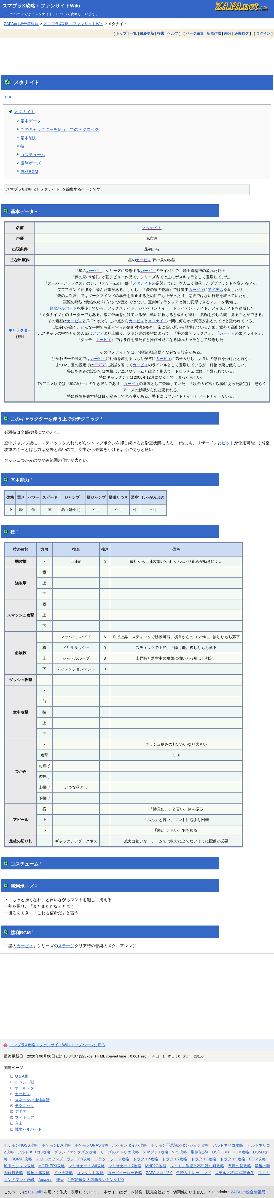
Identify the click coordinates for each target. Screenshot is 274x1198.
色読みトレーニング (193, 1173)
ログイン (263, 33)
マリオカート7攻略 (124, 1166)
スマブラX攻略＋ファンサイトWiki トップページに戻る (57, 1045)
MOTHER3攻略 (51, 1166)
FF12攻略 (257, 1159)
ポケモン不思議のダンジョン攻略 (180, 1145)
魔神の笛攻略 (38, 1173)
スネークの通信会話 (32, 1100)
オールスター (26, 1088)
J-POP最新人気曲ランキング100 (96, 1179)
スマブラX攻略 (155, 1152)
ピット (228, 442)
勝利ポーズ (30, 163)
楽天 (60, 1179)
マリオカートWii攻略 (86, 1166)
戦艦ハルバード (63, 308)
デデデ (98, 333)
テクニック (88, 419)
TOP (8, 97)
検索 (160, 33)
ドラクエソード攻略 (112, 1159)
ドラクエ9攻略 (232, 1159)
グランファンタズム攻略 (75, 1152)
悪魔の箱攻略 (239, 1166)
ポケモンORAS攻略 (91, 1145)
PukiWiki (35, 1192)
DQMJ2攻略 (21, 1159)
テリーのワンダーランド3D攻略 (63, 1159)
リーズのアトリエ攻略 (119, 1152)
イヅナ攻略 (63, 1173)
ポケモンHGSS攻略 (21, 1145)
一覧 (133, 33)
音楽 (19, 1123)
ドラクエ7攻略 (174, 1159)
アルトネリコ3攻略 (33, 1152)
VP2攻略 (179, 1152)
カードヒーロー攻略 (125, 1173)
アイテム (215, 289)
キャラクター (19, 330)
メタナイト (27, 83)
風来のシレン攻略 (19, 1166)
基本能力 (28, 138)
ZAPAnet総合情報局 (21, 23)
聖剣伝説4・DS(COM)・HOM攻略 (220, 1152)
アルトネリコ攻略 (227, 1145)
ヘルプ (172, 33)
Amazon (45, 1179)
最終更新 (147, 33)
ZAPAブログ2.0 (159, 1173)
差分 (227, 33)
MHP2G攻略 (155, 1166)
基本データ (30, 121)
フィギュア (24, 1117)
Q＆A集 (21, 1076)
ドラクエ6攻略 (145, 1159)
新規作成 (214, 33)
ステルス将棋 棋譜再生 (234, 1173)
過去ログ (241, 33)
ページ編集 (195, 33)
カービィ (143, 260)
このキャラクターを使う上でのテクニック (59, 129)
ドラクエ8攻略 (203, 1159)
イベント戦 (24, 1082)
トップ (121, 33)
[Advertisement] (137, 52)
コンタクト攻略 (90, 1173)
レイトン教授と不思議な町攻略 (197, 1166)
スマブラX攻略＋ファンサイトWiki (41, 6)
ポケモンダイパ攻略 (129, 1145)
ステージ (66, 945)
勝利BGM (29, 171)
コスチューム (32, 154)
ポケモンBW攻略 (56, 1145)
